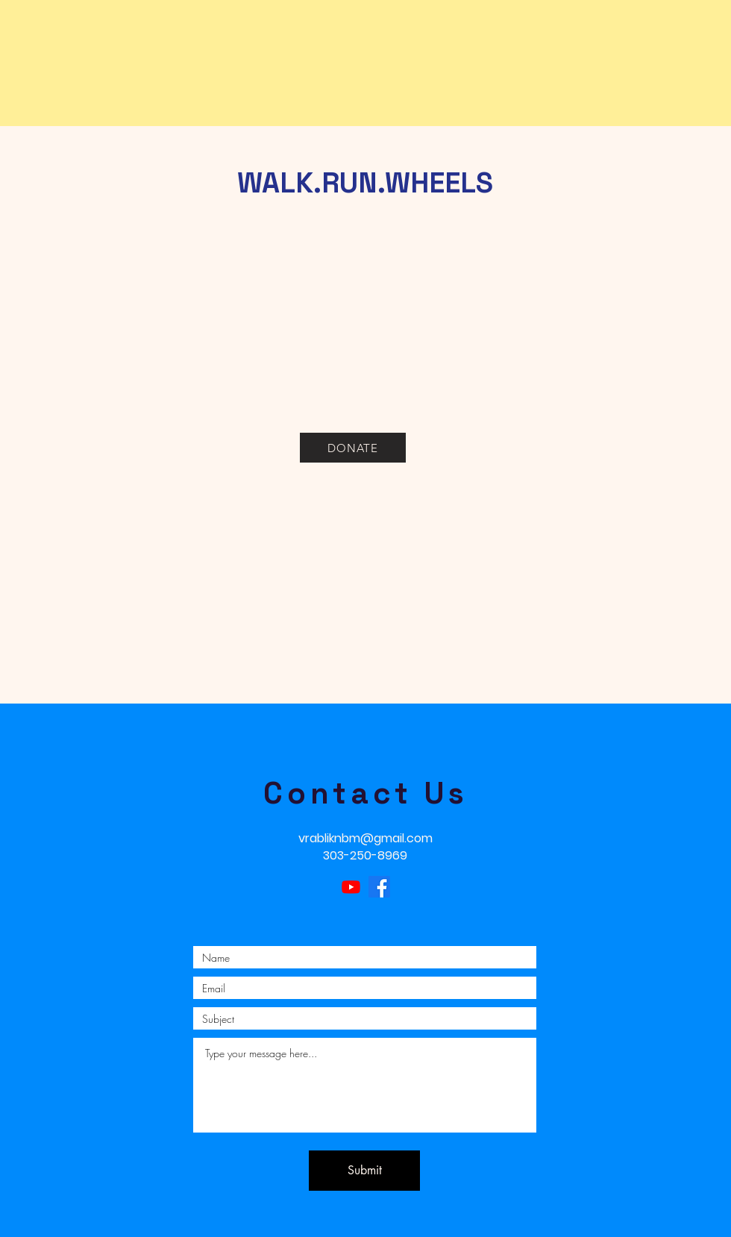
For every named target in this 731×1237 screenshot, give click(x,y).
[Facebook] (379, 887)
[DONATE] (353, 448)
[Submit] (364, 1170)
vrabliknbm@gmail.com (365, 838)
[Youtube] (351, 887)
